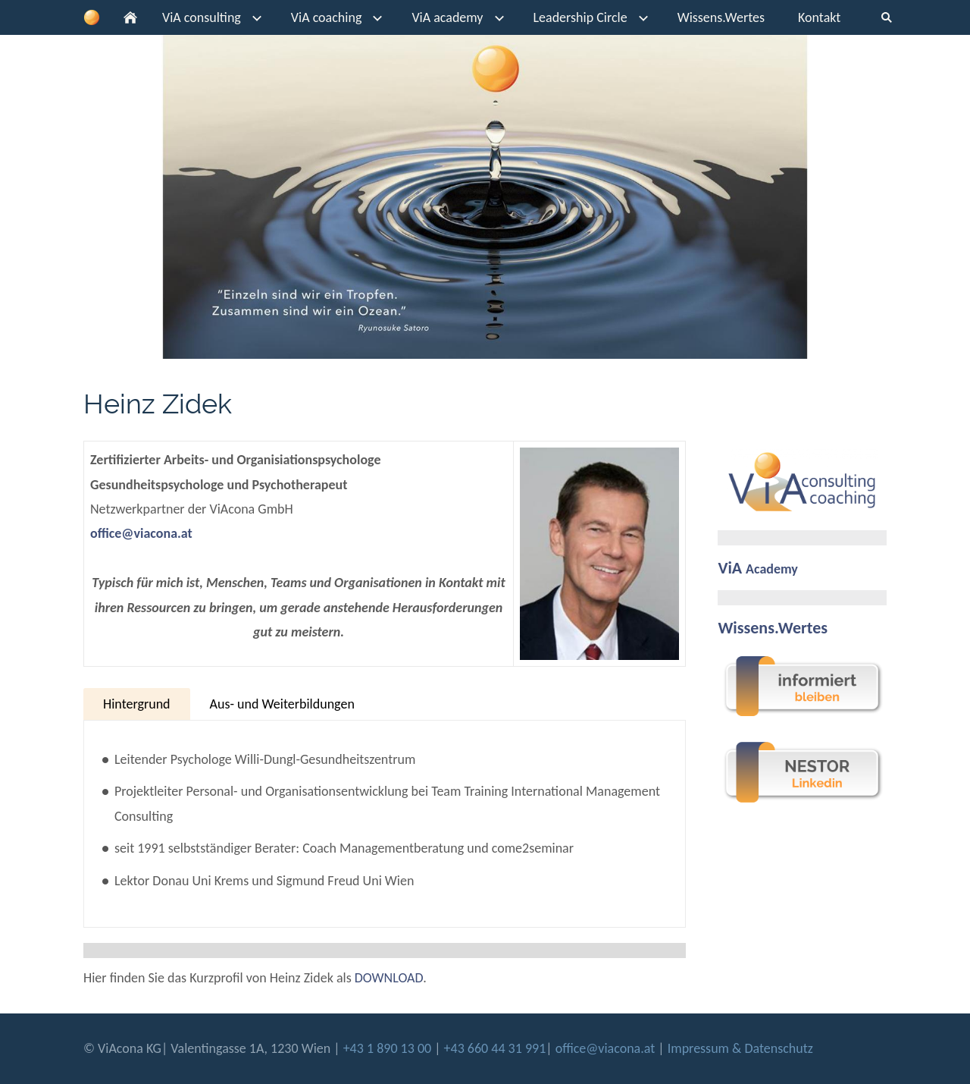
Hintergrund (137, 704)
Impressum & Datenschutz (740, 1048)
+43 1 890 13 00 (389, 1048)
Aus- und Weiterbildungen (282, 704)
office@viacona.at (141, 533)
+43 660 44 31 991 (495, 1048)
